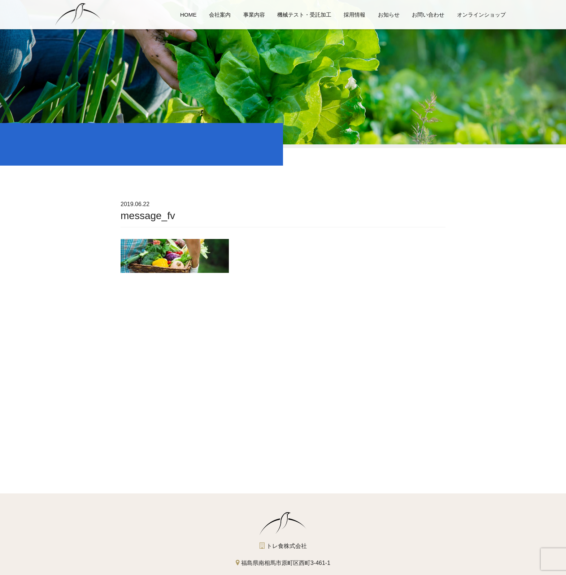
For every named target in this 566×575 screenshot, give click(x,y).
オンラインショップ (481, 15)
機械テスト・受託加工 (304, 15)
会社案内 (220, 15)
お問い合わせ (428, 15)
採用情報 (354, 15)
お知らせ (389, 15)
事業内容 (254, 15)
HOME (188, 15)
